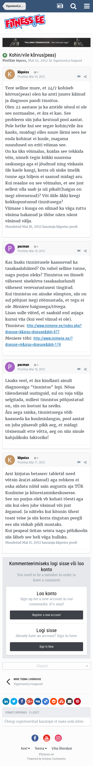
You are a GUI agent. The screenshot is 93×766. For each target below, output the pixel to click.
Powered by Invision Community (46, 759)
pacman (23, 246)
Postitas (31, 76)
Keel (25, 748)
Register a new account (46, 615)
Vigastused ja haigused (67, 60)
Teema (41, 748)
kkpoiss (21, 60)
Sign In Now (46, 646)
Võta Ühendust (62, 748)
